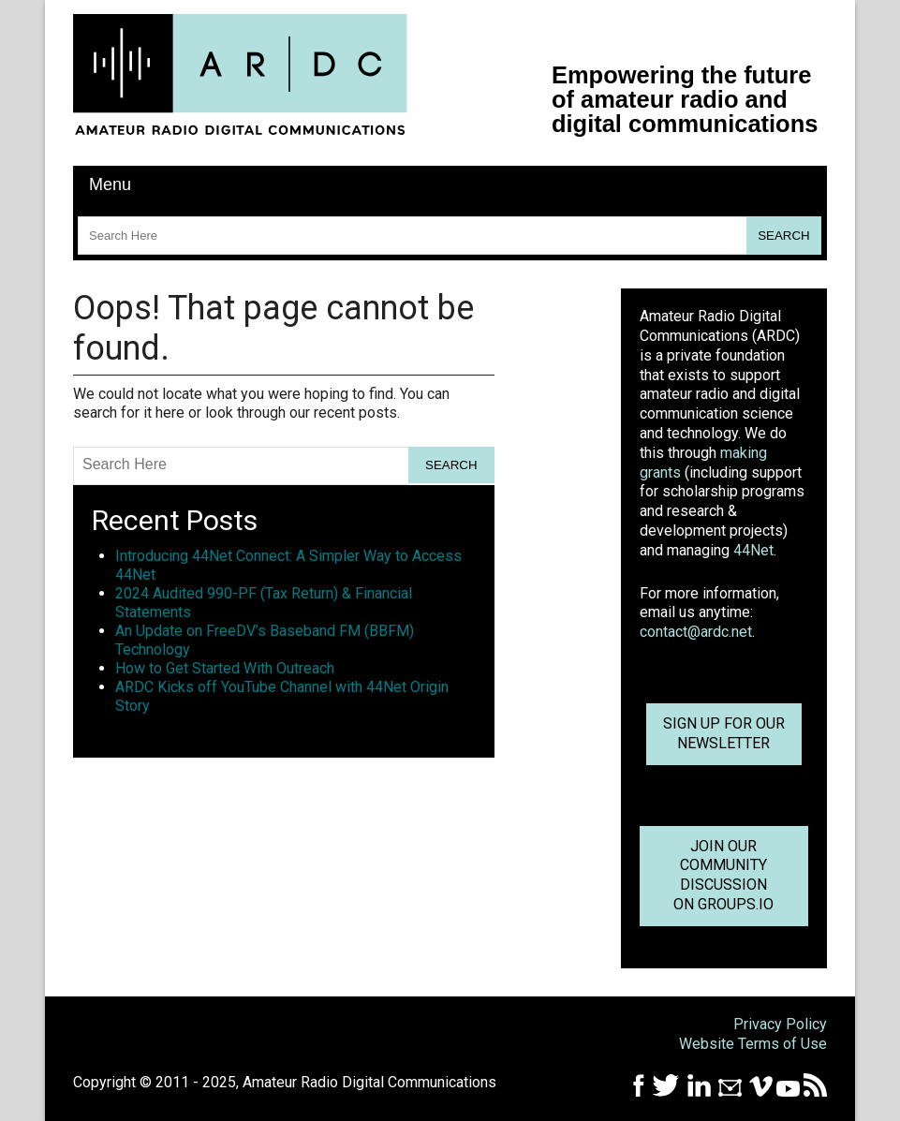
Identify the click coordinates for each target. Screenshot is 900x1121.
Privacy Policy (780, 1024)
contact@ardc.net (696, 632)
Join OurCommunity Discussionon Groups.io (723, 875)
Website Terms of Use (753, 1044)
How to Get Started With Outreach (224, 668)
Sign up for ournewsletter (724, 733)
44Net (753, 550)
